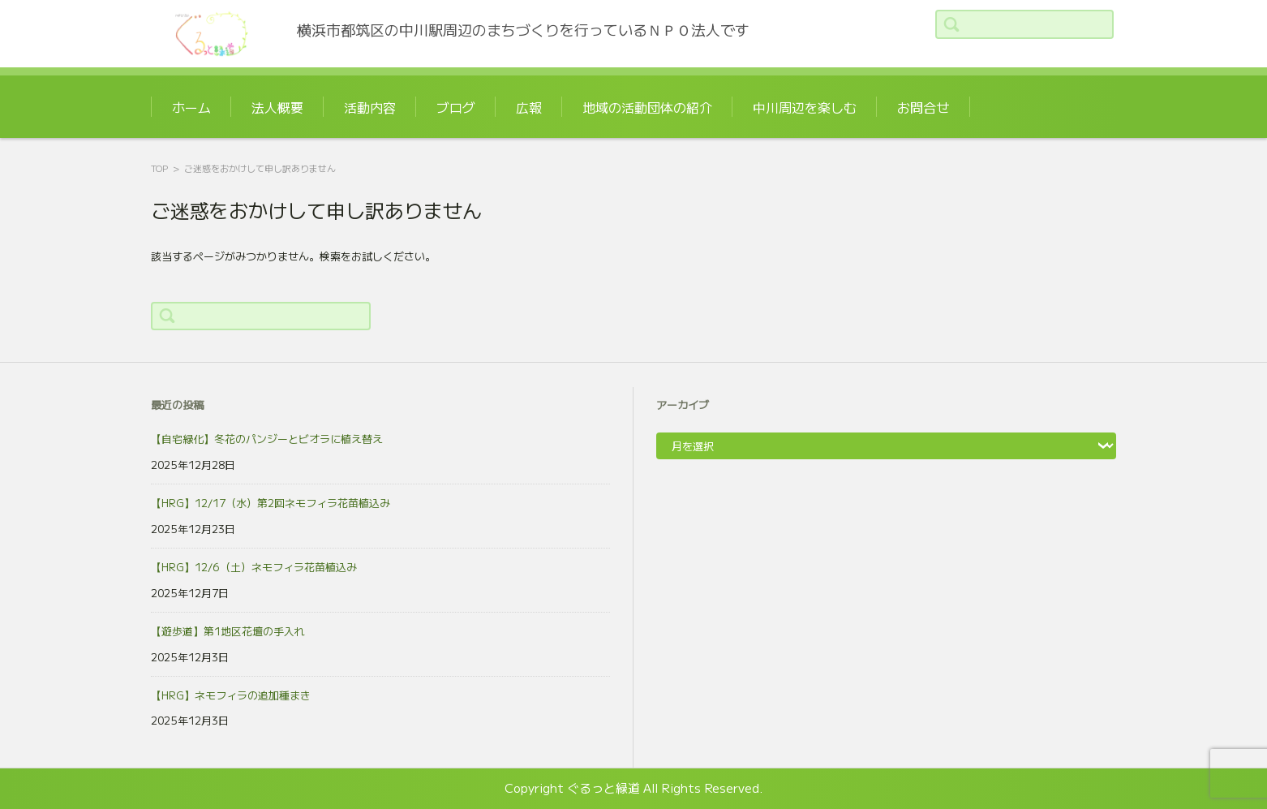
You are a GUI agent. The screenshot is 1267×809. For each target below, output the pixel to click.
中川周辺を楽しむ (805, 107)
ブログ (455, 107)
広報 (529, 107)
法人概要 (277, 107)
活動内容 (370, 107)
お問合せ (923, 107)
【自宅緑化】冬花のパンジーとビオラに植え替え (267, 439)
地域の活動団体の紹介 (647, 107)
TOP (159, 167)
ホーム (191, 107)
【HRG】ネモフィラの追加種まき (231, 696)
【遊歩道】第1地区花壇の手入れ (228, 632)
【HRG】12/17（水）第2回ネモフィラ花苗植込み (270, 503)
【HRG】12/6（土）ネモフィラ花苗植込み (254, 567)
